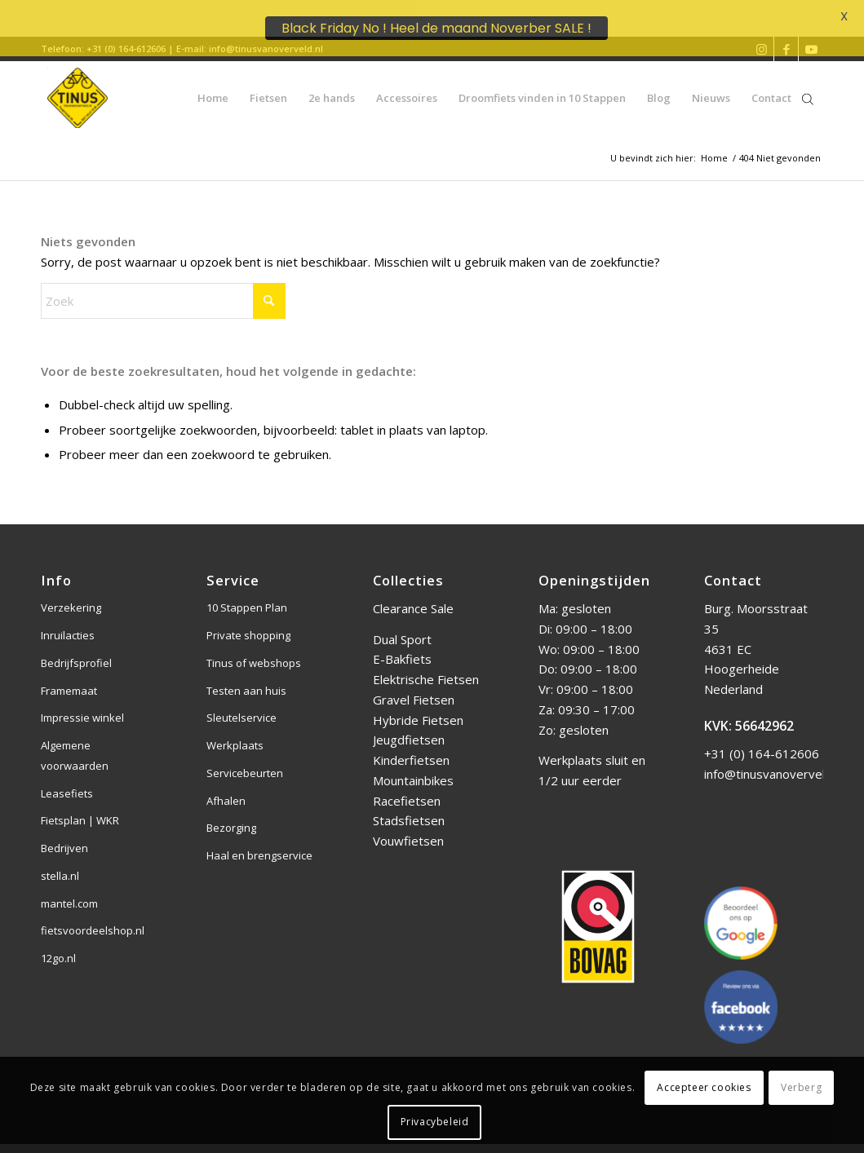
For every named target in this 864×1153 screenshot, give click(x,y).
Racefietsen (407, 786)
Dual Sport (402, 624)
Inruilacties (68, 621)
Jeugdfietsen (409, 726)
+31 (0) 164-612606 (761, 739)
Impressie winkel (82, 703)
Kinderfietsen (411, 746)
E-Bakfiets (402, 645)
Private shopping (248, 621)
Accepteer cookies (704, 1087)
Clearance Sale (413, 594)
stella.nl (60, 861)
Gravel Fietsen (413, 685)
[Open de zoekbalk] (807, 83)
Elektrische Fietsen (426, 665)
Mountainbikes (413, 766)
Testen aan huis (246, 676)
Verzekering (71, 593)
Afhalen (226, 786)
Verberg (801, 1087)
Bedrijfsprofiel (76, 648)
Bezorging (231, 813)
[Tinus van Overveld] (77, 83)
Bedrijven (64, 834)
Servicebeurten (244, 758)
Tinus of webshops (253, 648)
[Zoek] (163, 286)
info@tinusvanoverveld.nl (774, 759)
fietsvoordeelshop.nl (92, 916)
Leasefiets (67, 778)
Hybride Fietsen (418, 705)
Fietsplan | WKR (80, 806)
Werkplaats (235, 731)
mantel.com (69, 888)
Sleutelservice (241, 703)
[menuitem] (213, 83)
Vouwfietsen (408, 827)
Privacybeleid (435, 1122)
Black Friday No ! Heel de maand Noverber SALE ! (436, 28)
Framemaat (69, 676)
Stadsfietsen (409, 806)
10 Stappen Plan (246, 593)
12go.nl (58, 944)
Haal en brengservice (259, 841)
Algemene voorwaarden (75, 741)
